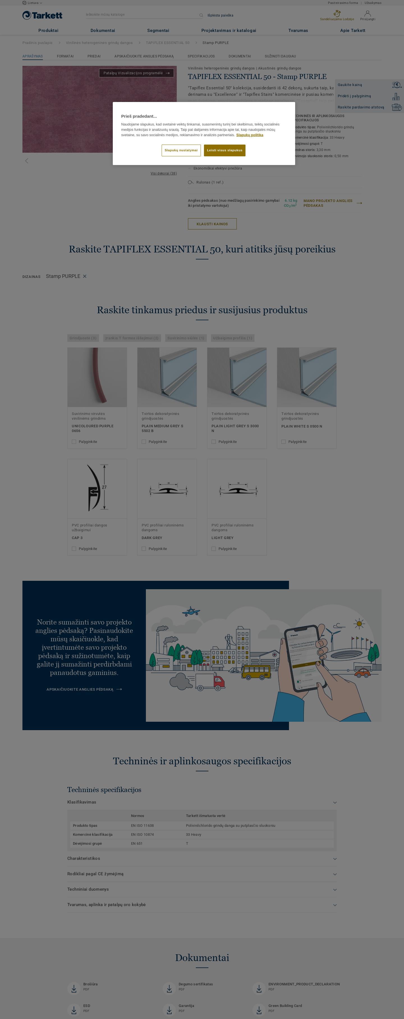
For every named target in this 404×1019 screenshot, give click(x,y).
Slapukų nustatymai (181, 150)
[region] (204, 133)
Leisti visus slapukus (224, 150)
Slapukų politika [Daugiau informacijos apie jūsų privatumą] (249, 135)
